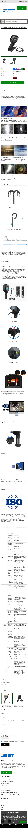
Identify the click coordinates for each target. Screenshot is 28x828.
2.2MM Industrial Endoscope (7, 687)
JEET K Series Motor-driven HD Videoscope (6, 706)
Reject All (7, 822)
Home (2, 800)
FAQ (2, 809)
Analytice (11, 824)
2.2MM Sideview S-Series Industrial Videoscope (19, 706)
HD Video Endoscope (6, 684)
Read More (6, 772)
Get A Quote (22, 8)
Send (5, 744)
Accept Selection (14, 822)
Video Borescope (5, 803)
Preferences (18, 824)
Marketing (24, 824)
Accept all (23, 822)
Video (2, 807)
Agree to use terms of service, (12, 741)
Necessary (5, 824)
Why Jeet (3, 805)
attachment (4, 738)
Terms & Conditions (20, 741)
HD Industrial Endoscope (6, 682)
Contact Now (12, 82)
